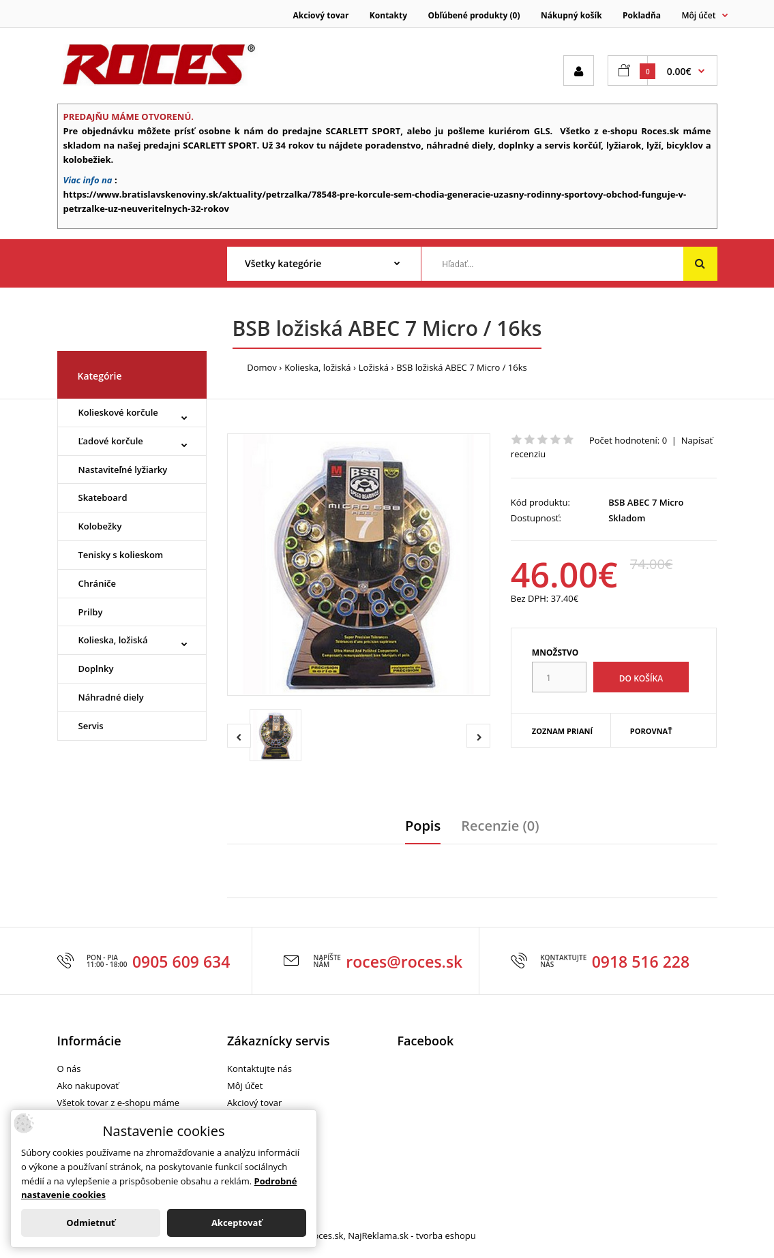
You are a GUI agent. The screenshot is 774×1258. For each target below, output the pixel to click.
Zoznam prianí (562, 731)
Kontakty (388, 15)
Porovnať (651, 731)
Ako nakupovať (88, 1085)
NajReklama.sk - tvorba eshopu (412, 1235)
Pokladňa (642, 15)
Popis (423, 825)
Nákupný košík (571, 15)
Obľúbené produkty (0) (474, 15)
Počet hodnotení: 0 (628, 440)
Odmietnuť (90, 1222)
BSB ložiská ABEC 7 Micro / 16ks (461, 367)
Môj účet (245, 1085)
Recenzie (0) (500, 825)
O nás (69, 1068)
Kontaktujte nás (259, 1068)
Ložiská (374, 367)
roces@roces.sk (404, 961)
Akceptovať (236, 1222)
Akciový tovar (321, 15)
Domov (262, 367)
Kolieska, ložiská (317, 367)
